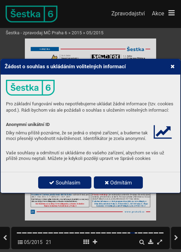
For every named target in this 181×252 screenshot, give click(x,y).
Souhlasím (64, 183)
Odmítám (118, 183)
